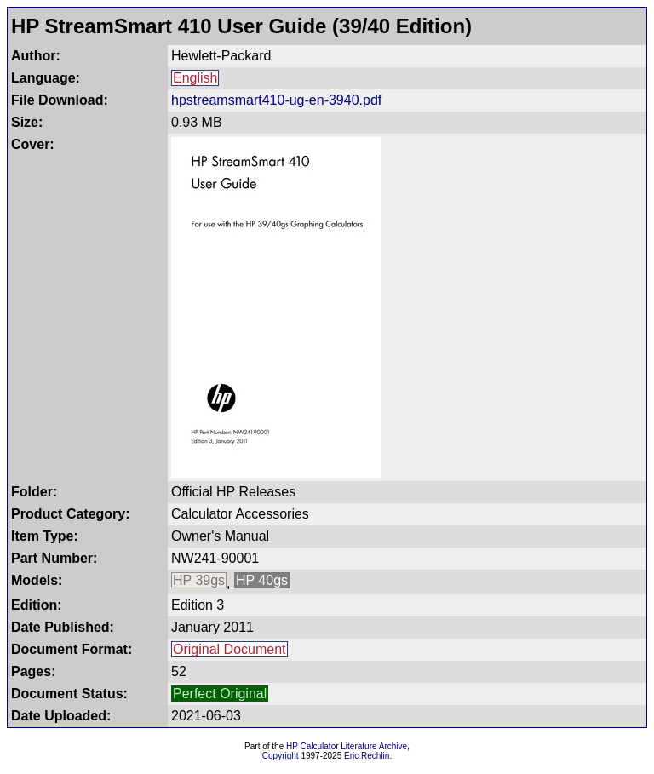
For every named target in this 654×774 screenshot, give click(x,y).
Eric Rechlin (366, 755)
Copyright (280, 755)
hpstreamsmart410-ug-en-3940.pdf (276, 100)
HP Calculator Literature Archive (346, 746)
